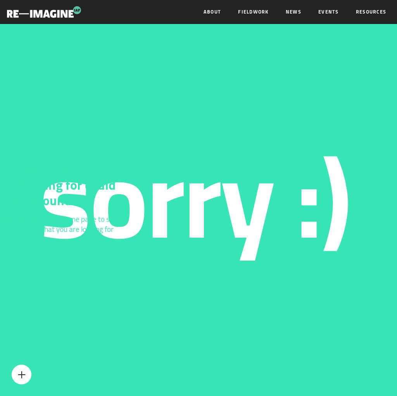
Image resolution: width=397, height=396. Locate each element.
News (293, 11)
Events (328, 11)
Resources (371, 11)
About (212, 11)
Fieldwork (253, 11)
